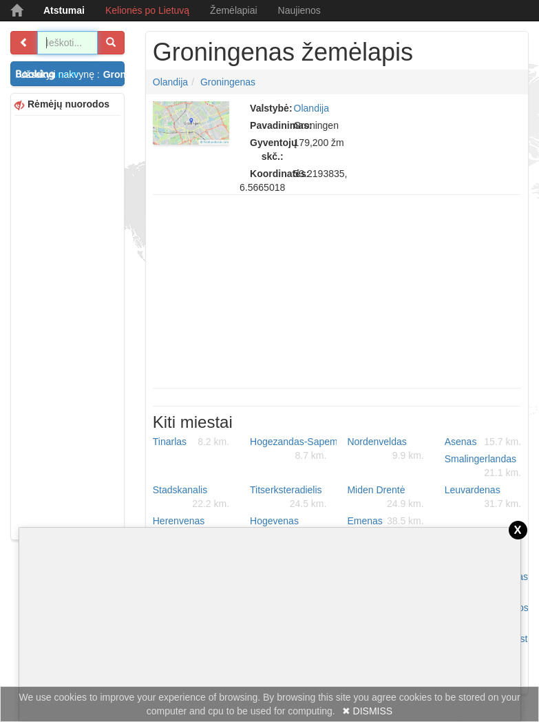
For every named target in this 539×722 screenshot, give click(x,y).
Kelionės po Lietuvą (147, 10)
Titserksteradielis (288, 497)
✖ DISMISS (367, 710)
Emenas (385, 521)
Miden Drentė (385, 497)
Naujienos (299, 10)
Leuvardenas (483, 497)
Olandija (170, 81)
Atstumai (64, 10)
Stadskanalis (191, 497)
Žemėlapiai (233, 10)
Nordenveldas (385, 449)
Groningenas (227, 81)
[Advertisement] (67, 326)
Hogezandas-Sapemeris (293, 449)
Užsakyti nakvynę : (72, 74)
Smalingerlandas (483, 466)
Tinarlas (191, 441)
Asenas (483, 441)
